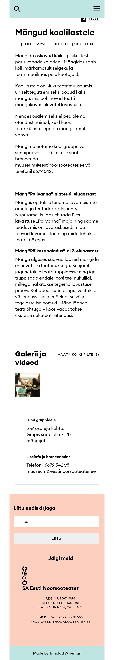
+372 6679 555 (71, 617)
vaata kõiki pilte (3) (78, 354)
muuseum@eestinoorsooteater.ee (49, 165)
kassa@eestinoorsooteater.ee (60, 622)
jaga (93, 19)
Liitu (56, 538)
